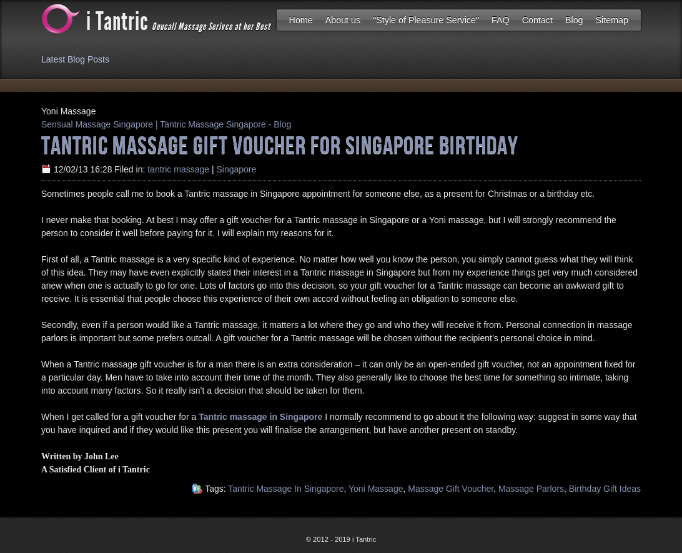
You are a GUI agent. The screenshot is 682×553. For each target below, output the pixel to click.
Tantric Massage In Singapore (285, 489)
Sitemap (612, 20)
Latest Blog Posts (75, 59)
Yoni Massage (375, 489)
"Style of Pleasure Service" (426, 20)
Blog (574, 20)
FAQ (501, 20)
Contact (537, 20)
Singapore (236, 169)
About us (342, 20)
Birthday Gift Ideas (605, 489)
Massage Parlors (531, 489)
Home (301, 20)
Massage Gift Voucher (450, 489)
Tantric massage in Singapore (260, 417)
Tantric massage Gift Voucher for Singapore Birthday (279, 144)
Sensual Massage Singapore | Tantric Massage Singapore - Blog (166, 124)
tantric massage (178, 169)
